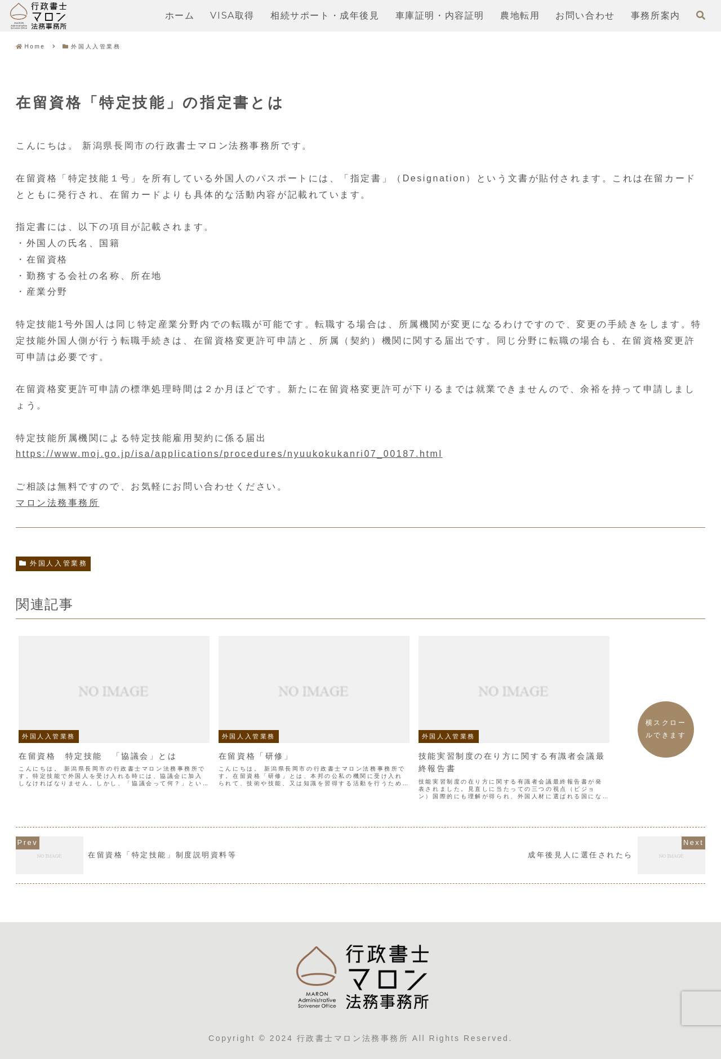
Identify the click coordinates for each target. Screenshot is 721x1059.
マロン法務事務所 (57, 503)
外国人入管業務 (53, 563)
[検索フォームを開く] (700, 15)
